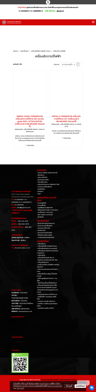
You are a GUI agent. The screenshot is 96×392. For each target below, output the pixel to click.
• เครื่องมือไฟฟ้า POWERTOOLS (47, 246)
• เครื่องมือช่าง (41, 244)
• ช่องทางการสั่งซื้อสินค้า (44, 226)
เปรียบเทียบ (30, 145)
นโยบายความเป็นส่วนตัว (54, 386)
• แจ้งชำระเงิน (41, 230)
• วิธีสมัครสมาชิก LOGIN (44, 235)
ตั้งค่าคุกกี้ (69, 386)
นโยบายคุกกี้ (20, 388)
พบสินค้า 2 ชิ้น (17, 64)
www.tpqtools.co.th (25, 311)
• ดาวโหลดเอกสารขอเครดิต (45, 237)
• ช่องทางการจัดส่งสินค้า (44, 233)
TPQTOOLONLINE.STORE (19, 298)
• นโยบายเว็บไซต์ (42, 177)
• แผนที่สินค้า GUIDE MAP (45, 208)
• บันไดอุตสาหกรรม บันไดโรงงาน (47, 294)
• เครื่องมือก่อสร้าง (43, 262)
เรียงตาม (57, 64)
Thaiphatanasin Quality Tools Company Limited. (58, 379)
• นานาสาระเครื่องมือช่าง (44, 187)
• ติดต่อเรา (40, 191)
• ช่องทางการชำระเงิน (43, 228)
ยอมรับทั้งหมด (80, 386)
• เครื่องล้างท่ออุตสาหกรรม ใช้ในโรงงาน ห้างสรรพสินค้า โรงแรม (47, 286)
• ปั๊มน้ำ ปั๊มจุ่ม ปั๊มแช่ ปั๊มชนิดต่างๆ (47, 283)
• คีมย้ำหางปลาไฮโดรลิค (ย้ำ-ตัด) (47, 260)
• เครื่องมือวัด (41, 255)
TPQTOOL (23, 301)
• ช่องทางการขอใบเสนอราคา (46, 223)
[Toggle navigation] (93, 22)
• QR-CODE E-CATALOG (45, 215)
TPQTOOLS (23, 293)
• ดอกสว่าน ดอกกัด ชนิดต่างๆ (46, 301)
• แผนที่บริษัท (41, 189)
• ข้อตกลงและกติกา (43, 180)
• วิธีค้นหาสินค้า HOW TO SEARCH (47, 210)
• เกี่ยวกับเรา (40, 175)
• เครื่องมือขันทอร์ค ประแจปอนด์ (47, 248)
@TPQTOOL (25, 309)
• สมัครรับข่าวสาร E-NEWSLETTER (48, 184)
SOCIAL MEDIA (16, 290)
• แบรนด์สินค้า (41, 205)
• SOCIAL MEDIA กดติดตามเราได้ (47, 173)
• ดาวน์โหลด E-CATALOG (45, 212)
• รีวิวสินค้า (40, 217)
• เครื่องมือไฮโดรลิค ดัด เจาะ (45, 258)
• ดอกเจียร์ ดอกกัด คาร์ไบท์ (45, 308)
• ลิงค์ (39, 194)
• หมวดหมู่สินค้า (41, 203)
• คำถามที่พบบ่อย (42, 182)
